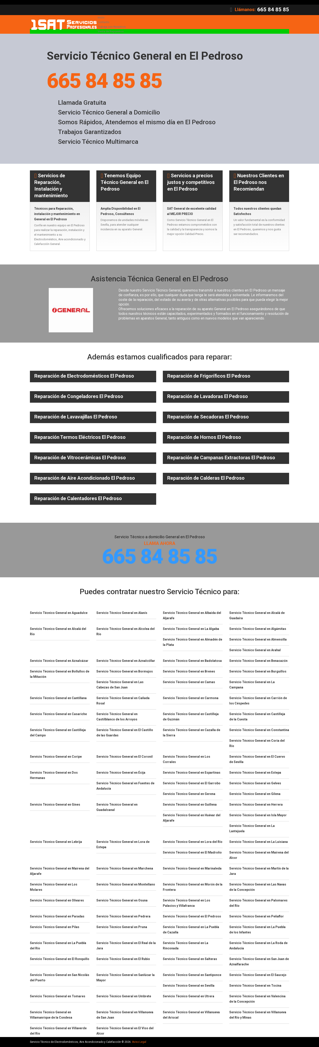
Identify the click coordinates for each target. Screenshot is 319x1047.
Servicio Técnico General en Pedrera (123, 917)
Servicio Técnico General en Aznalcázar (59, 661)
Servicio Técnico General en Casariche (58, 714)
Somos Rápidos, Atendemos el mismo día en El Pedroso (138, 122)
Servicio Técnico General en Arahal (255, 651)
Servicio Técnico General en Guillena (190, 805)
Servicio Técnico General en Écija (120, 773)
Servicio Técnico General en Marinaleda (192, 869)
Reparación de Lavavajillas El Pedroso (75, 417)
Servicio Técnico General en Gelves (255, 784)
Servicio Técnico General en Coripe (56, 757)
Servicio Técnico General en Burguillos (257, 672)
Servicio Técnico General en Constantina (259, 730)
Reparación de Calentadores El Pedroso (78, 498)
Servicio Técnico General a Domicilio (110, 112)
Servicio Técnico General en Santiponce (192, 975)
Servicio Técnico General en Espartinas (191, 773)
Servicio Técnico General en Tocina (255, 986)
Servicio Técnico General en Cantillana (58, 698)
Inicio (101, 17)
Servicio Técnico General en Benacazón (258, 661)
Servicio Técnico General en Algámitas (257, 629)
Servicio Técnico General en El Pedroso (192, 917)
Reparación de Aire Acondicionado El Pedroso (84, 478)
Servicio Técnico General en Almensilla (258, 640)
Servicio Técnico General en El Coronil (124, 757)
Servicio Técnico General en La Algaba (191, 629)
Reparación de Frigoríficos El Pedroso (208, 376)
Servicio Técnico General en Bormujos (124, 672)
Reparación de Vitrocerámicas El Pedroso (80, 458)
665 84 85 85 (273, 9)
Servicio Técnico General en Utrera (188, 997)
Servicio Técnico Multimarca (98, 142)
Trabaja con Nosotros (112, 26)
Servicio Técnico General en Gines (55, 805)
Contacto (103, 22)
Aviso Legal (139, 1042)
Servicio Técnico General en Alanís (121, 613)
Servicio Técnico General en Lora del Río (192, 842)
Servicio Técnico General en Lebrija (56, 842)
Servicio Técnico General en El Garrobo (191, 784)
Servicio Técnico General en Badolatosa (192, 661)
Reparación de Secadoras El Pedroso (208, 417)
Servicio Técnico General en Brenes (189, 672)
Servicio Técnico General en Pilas (54, 927)
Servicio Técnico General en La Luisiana (258, 842)
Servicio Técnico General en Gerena (189, 794)
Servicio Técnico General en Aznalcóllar (125, 661)
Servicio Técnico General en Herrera (256, 805)
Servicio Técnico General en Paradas (57, 917)
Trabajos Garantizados (90, 132)
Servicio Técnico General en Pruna (121, 927)
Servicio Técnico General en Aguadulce (59, 613)
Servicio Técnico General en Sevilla (188, 986)
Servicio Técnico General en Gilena (254, 794)
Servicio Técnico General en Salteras (190, 959)
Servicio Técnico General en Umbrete (123, 997)
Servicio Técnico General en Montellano (125, 885)
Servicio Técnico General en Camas (189, 682)
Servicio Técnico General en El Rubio (123, 959)
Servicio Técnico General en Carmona (190, 698)
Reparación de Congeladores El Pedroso (78, 396)
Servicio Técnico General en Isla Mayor (258, 816)
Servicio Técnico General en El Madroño (192, 853)
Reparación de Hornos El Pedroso (204, 437)
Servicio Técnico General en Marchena (124, 869)
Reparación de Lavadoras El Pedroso (207, 396)
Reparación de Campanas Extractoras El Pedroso (221, 458)
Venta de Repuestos (111, 31)
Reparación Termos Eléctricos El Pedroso (80, 437)
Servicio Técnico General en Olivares (57, 901)
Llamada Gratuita (82, 103)
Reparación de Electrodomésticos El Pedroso (84, 376)
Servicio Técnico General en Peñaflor (256, 917)
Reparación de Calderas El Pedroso (206, 478)
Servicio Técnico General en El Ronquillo (59, 959)
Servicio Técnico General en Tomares (57, 997)
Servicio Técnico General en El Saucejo (257, 975)
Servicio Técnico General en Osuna (122, 901)
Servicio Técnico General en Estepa (255, 773)
